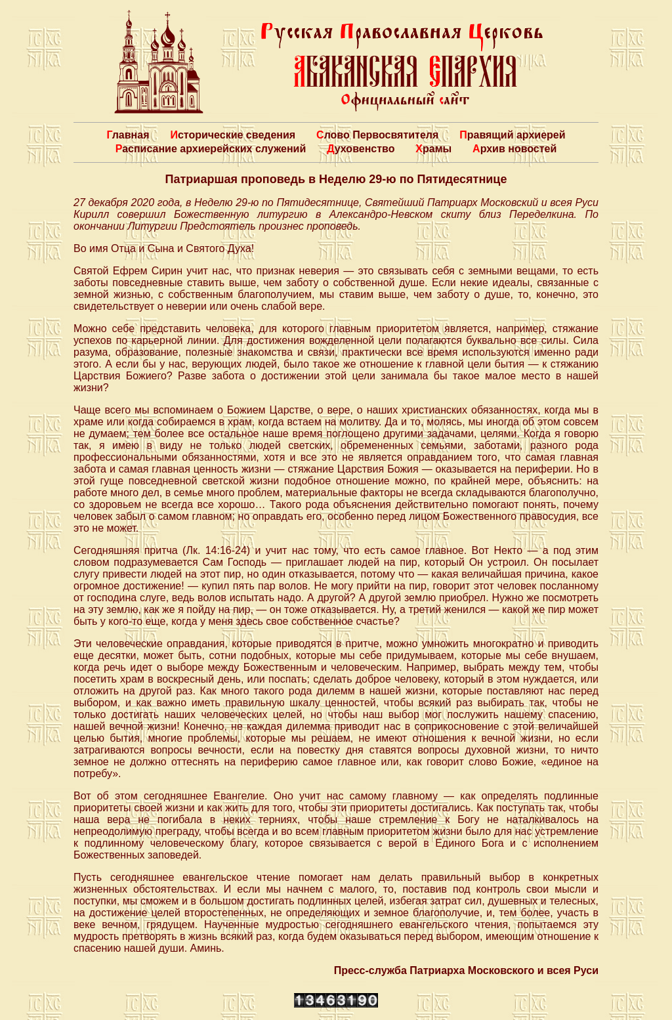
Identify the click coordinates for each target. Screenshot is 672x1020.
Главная (127, 134)
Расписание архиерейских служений (211, 148)
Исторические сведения (232, 134)
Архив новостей (514, 148)
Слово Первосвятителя (377, 134)
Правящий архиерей (512, 134)
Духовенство (360, 148)
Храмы (433, 148)
